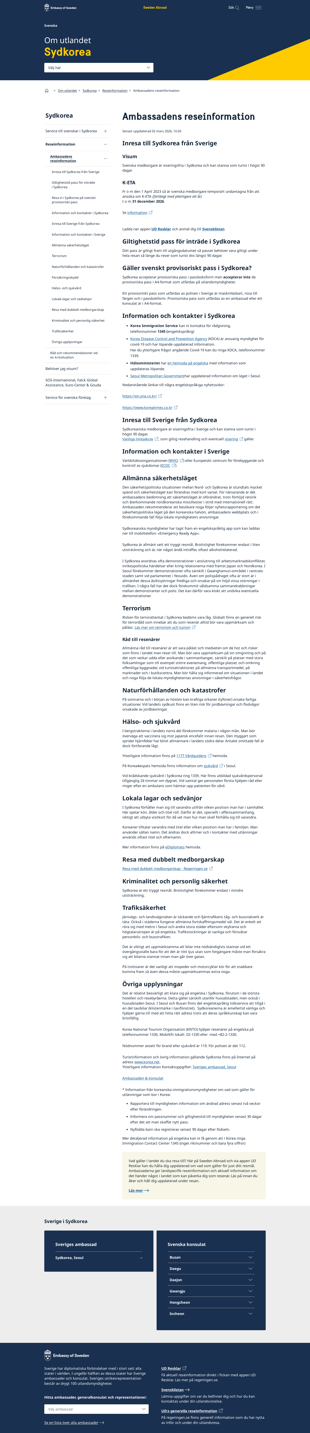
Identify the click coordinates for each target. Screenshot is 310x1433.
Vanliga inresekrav (137, 439)
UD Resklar (161, 229)
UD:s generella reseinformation (189, 1410)
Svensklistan (213, 229)
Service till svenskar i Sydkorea (71, 131)
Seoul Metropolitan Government (157, 376)
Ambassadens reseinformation (63, 158)
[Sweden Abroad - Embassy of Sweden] (64, 7)
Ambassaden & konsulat (142, 1078)
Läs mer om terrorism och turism (162, 627)
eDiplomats (175, 847)
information (137, 212)
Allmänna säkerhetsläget (70, 245)
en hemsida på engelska (187, 363)
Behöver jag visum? (61, 368)
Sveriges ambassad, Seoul (214, 1067)
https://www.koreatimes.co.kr (147, 407)
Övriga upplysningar (67, 342)
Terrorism (59, 256)
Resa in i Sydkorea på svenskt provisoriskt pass (74, 200)
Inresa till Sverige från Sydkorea (75, 223)
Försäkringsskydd (65, 277)
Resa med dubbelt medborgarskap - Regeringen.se (165, 868)
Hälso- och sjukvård (66, 288)
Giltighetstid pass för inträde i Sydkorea (73, 185)
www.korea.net (147, 1062)
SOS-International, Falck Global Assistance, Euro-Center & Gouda (73, 382)
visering (231, 439)
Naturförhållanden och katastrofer (78, 267)
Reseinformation (115, 90)
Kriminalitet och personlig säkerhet (78, 320)
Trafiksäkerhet (63, 331)
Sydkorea (90, 90)
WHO (173, 460)
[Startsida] (48, 91)
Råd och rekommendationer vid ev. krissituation (74, 355)
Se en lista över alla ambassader (71, 1422)
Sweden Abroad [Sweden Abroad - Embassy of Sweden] (155, 7)
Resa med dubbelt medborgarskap (78, 310)
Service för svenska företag (68, 397)
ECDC (165, 465)
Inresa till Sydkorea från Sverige (75, 172)
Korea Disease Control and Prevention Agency (168, 338)
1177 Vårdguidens (191, 755)
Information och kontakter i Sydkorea (80, 213)
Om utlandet (67, 90)
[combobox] (98, 67)
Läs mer (136, 1190)
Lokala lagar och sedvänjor (72, 299)
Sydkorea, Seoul (69, 1257)
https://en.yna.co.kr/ (139, 396)
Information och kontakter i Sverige (78, 234)
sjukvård (211, 765)
